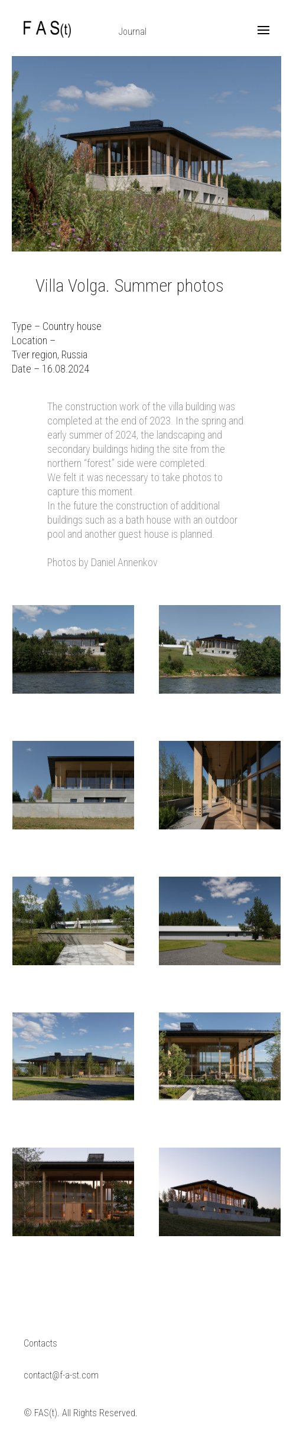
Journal (132, 31)
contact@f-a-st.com (61, 1375)
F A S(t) (47, 29)
